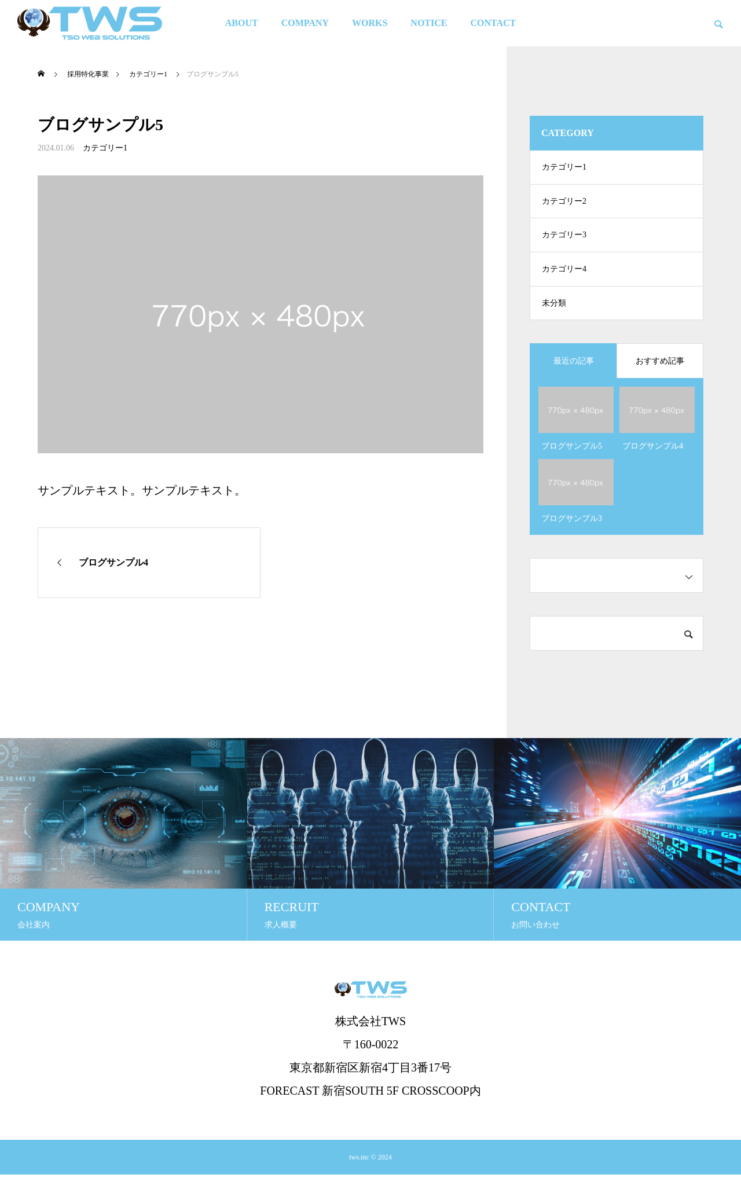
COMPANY (305, 23)
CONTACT (493, 23)
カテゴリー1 (105, 148)
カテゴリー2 (564, 202)
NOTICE (428, 23)
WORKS (369, 23)
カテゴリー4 (564, 271)
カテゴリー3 (564, 237)
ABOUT (241, 23)
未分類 (554, 306)
